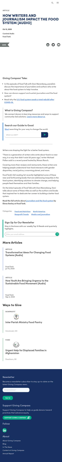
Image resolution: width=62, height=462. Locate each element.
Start (7, 129)
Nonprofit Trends (22, 214)
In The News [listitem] (7, 447)
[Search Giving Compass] (52, 3)
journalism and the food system (39, 200)
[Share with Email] (58, 44)
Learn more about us (36, 116)
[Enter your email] (32, 234)
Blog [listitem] (4, 444)
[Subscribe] (57, 234)
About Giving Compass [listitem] (12, 440)
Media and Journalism (40, 214)
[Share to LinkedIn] (47, 44)
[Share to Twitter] (53, 44)
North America (39, 211)
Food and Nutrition (22, 211)
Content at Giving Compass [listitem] (13, 450)
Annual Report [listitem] (8, 453)
